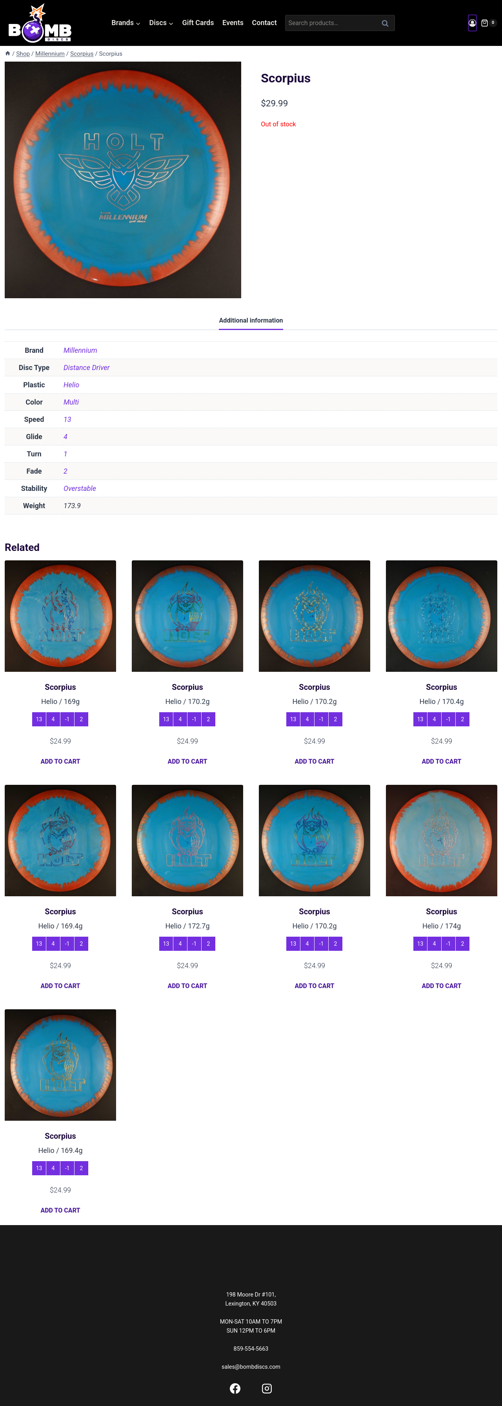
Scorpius (60, 687)
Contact (264, 22)
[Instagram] (267, 1388)
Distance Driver (87, 367)
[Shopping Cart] (489, 23)
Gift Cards (198, 22)
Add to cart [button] (60, 761)
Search (387, 23)
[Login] (472, 23)
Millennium (80, 350)
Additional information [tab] (251, 320)
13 (67, 419)
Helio (71, 385)
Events (233, 22)
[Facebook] (235, 1388)
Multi (71, 402)
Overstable (80, 488)
